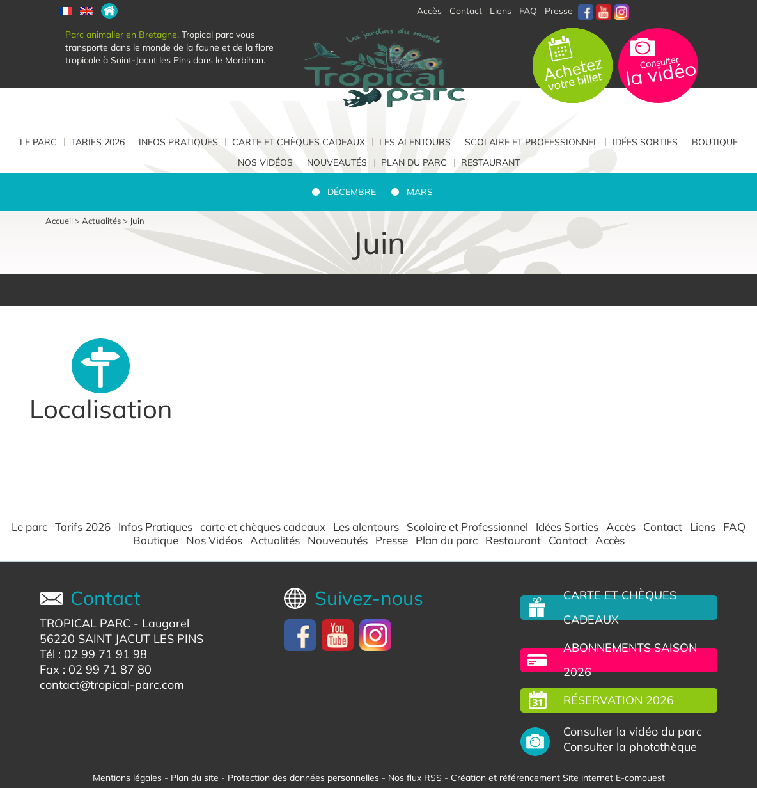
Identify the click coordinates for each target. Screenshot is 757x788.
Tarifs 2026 (98, 142)
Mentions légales (127, 778)
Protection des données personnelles (303, 778)
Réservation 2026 (618, 700)
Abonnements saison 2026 (630, 659)
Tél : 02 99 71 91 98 (93, 654)
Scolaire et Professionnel (531, 142)
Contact (662, 527)
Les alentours (415, 142)
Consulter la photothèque (630, 747)
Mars (420, 192)
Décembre (351, 192)
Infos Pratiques (178, 142)
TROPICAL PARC (85, 623)
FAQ (528, 11)
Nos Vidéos (265, 162)
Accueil (59, 221)
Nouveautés (337, 162)
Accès (621, 527)
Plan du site (195, 778)
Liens (500, 11)
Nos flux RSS (415, 778)
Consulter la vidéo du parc (632, 731)
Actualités (101, 221)
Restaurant (490, 162)
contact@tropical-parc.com (112, 684)
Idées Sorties (645, 142)
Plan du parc (414, 162)
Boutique (715, 142)
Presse (559, 11)
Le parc (38, 142)
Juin (137, 221)
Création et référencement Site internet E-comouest (558, 778)
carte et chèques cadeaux (298, 142)
